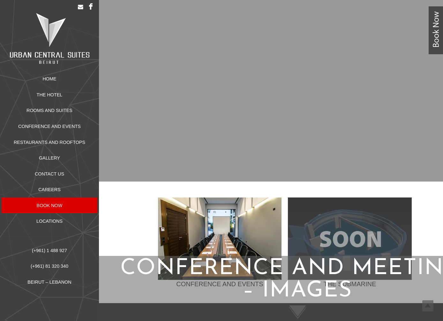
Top (427, 305)
